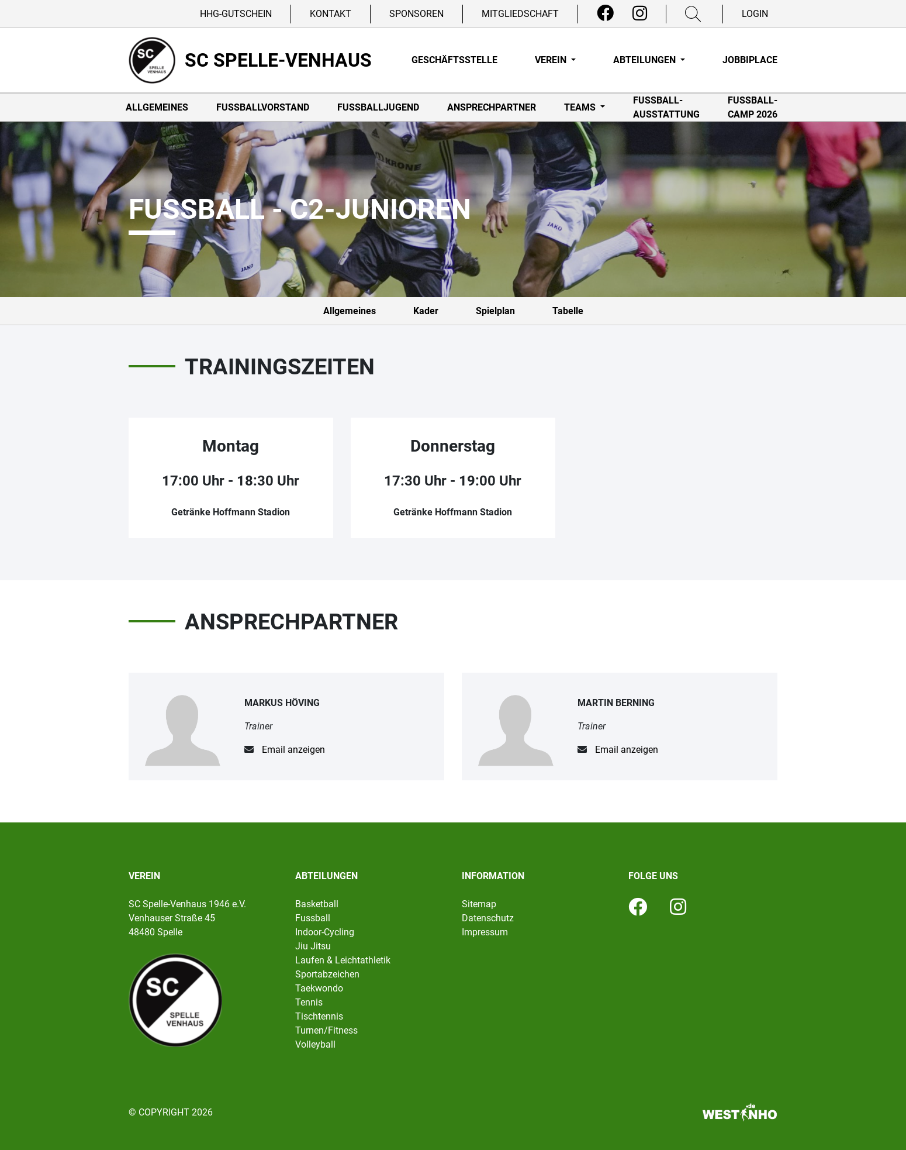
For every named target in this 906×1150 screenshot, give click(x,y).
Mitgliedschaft (520, 13)
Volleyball (315, 1044)
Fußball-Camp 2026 (752, 107)
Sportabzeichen (327, 974)
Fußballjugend (378, 107)
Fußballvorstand (262, 107)
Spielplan (495, 310)
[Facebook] (605, 13)
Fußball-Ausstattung (666, 107)
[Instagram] (639, 13)
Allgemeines (157, 107)
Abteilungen (645, 60)
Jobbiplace (749, 60)
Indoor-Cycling (324, 932)
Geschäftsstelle (454, 60)
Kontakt (330, 13)
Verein (552, 60)
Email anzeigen (293, 749)
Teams (581, 107)
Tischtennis (319, 1016)
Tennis (309, 1002)
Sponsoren (416, 13)
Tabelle (567, 310)
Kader (425, 310)
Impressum (485, 932)
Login (755, 13)
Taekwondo (319, 988)
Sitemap (479, 904)
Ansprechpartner (491, 107)
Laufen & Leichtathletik (342, 960)
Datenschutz (488, 918)
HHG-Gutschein (236, 13)
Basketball (316, 904)
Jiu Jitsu (313, 946)
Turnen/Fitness (326, 1030)
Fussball (312, 918)
